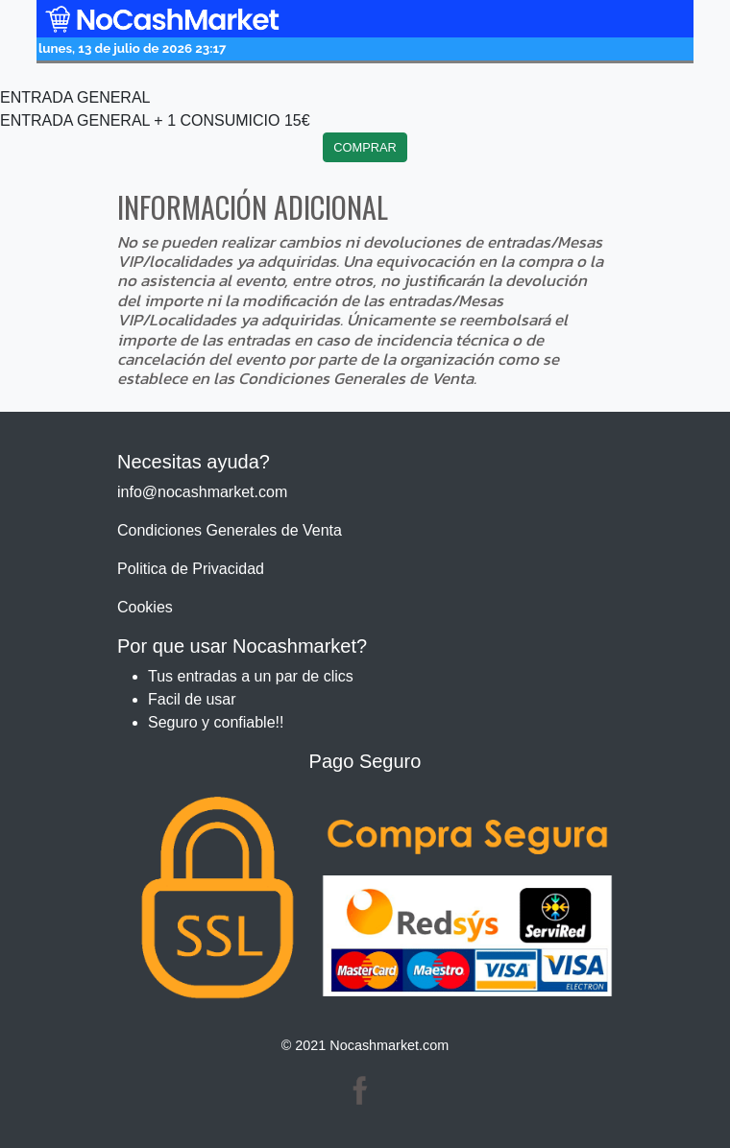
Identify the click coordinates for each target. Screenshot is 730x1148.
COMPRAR (364, 147)
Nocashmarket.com (389, 1045)
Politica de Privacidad (190, 569)
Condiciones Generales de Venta (229, 530)
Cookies (145, 607)
